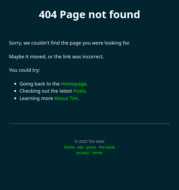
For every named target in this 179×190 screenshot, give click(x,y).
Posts (79, 90)
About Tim (66, 98)
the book (107, 147)
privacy (82, 152)
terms (97, 152)
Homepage (73, 83)
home (69, 147)
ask (80, 147)
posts (91, 147)
